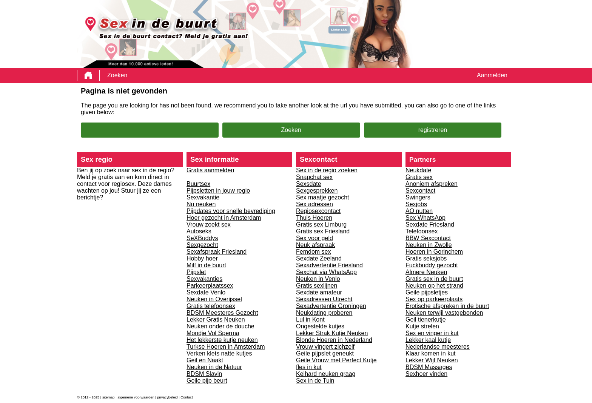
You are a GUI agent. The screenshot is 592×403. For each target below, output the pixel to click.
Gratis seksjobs (426, 258)
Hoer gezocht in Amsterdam (224, 218)
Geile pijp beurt (207, 380)
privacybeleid (167, 397)
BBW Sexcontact (428, 238)
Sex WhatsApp (425, 218)
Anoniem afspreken (431, 184)
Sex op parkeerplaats (433, 299)
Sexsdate (308, 184)
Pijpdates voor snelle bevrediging (231, 211)
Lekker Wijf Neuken (431, 360)
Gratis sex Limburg (321, 224)
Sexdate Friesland (429, 224)
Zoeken (117, 75)
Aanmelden (492, 75)
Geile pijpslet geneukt (325, 353)
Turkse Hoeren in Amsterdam (226, 346)
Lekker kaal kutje (428, 340)
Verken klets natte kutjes (219, 353)
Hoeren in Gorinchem (434, 251)
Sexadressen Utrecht (324, 299)
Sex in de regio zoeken (327, 170)
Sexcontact (420, 190)
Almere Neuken (426, 272)
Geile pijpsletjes (426, 292)
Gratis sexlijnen (316, 285)
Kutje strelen (422, 326)
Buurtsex (198, 184)
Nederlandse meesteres (437, 346)
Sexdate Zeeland (319, 258)
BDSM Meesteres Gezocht (222, 313)
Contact (186, 397)
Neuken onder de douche (220, 326)
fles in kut (309, 367)
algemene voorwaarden (135, 397)
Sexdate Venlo (206, 292)
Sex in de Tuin (315, 380)
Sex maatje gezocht (322, 197)
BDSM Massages (428, 367)
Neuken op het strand (434, 285)
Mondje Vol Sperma (213, 333)
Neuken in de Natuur (214, 367)
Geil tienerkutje (425, 319)
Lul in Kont (310, 319)
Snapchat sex (314, 177)
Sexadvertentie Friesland (329, 265)
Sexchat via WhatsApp (326, 272)
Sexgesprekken (317, 190)
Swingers (417, 197)
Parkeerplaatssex (210, 285)
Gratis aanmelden (210, 170)
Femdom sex (313, 251)
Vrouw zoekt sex (209, 224)
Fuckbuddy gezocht (431, 265)
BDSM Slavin (204, 374)
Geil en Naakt (205, 360)
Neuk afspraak (315, 245)
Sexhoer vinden (426, 374)
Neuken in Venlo (318, 279)
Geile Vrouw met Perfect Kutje (336, 360)
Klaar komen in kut (430, 353)
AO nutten (419, 211)
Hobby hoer (202, 258)
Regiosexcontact (318, 211)
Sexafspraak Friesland (217, 251)
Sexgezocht (202, 245)
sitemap (108, 397)
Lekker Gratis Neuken (216, 319)
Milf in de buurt (206, 265)
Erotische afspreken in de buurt (447, 306)
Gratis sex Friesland (323, 231)
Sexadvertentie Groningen (331, 306)
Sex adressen (314, 204)
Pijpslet (196, 272)
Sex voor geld (314, 238)
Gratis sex (419, 177)
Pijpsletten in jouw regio (218, 190)
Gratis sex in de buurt (434, 279)
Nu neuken (201, 204)
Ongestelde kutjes (320, 326)
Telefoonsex (421, 231)
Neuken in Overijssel (214, 299)
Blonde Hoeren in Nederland (334, 340)
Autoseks (199, 231)
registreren (432, 130)
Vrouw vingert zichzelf (325, 346)
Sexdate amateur (319, 292)
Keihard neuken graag (325, 374)
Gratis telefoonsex (211, 306)
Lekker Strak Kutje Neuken (332, 333)
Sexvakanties (204, 279)
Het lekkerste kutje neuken (222, 340)
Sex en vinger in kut (432, 333)
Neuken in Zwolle (428, 245)
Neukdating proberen (324, 313)
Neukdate (418, 170)
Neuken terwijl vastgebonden (444, 313)
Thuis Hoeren (314, 218)
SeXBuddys (202, 238)
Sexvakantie (203, 197)
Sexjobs (416, 204)
